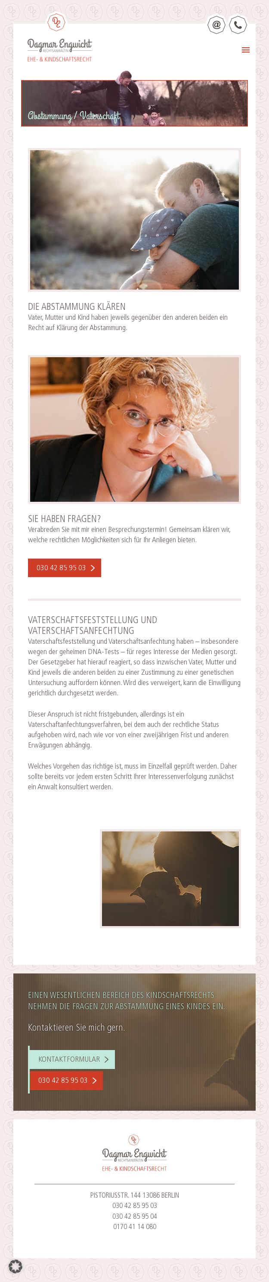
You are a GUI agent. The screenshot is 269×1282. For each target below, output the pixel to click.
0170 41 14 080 (134, 1227)
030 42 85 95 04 (134, 1216)
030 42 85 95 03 (61, 568)
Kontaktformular (69, 1060)
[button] (15, 1266)
